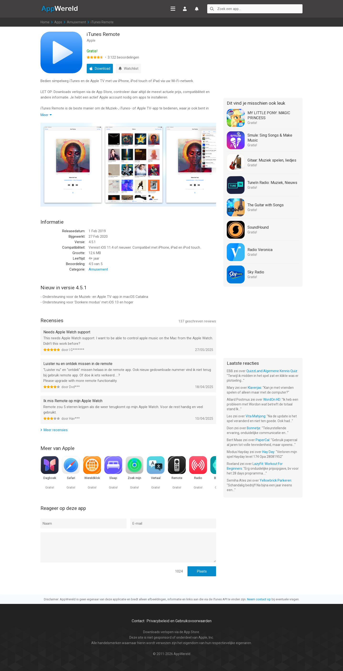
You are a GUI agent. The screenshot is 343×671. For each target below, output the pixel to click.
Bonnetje (253, 428)
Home (45, 22)
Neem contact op (259, 599)
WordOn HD (271, 399)
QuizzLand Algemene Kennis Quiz (271, 371)
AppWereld (59, 8)
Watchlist (197, 9)
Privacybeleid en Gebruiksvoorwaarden (179, 621)
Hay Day (268, 452)
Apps (58, 22)
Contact (138, 621)
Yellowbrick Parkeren (275, 480)
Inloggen (185, 9)
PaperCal (262, 440)
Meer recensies (56, 430)
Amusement (76, 22)
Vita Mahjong (255, 416)
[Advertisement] (263, 61)
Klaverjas (254, 388)
